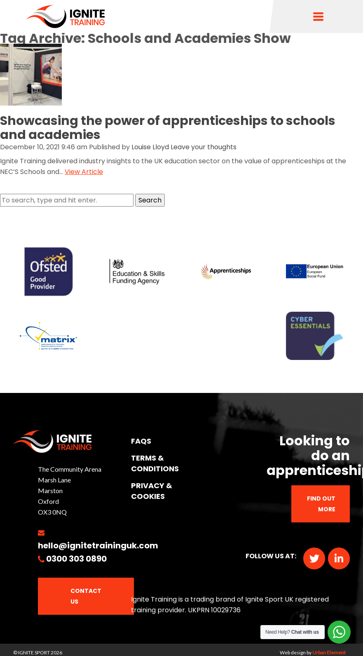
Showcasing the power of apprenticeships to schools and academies (167, 127)
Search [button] (150, 200)
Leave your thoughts (204, 147)
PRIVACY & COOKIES (151, 490)
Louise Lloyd (150, 147)
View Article (84, 171)
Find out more (321, 503)
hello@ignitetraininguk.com (98, 545)
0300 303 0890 (76, 558)
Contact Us (85, 596)
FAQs (141, 441)
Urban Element (329, 652)
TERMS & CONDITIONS (155, 463)
